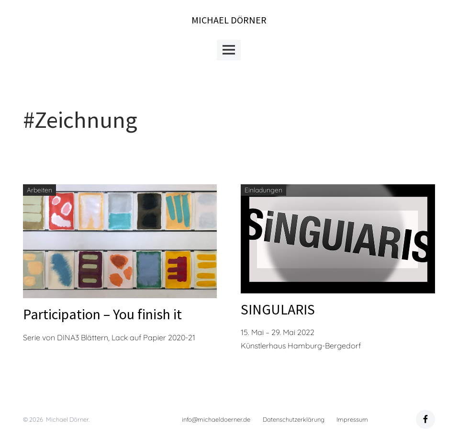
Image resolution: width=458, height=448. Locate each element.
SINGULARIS (278, 309)
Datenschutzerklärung (293, 419)
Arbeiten (39, 190)
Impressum (352, 419)
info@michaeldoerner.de (216, 419)
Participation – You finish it (102, 314)
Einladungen (263, 190)
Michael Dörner (229, 20)
